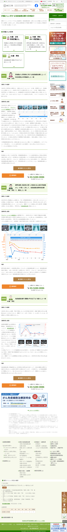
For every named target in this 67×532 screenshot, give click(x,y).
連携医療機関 (6, 442)
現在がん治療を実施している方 (10, 452)
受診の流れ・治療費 (24, 471)
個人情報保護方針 (34, 528)
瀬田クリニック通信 (56, 459)
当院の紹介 (37, 451)
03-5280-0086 (45, 5)
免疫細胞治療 (24, 206)
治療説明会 (53, 446)
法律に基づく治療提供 (26, 467)
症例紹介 (38, 444)
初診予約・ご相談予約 (56, 448)
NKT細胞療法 (23, 455)
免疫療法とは (6, 461)
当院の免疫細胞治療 (24, 442)
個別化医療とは (38, 471)
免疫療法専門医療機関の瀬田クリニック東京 (33, 520)
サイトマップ (43, 528)
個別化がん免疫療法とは (16, 10)
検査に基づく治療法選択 (26, 448)
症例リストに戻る (24, 168)
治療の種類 (23, 451)
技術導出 (53, 465)
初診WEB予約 (58, 5)
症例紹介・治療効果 (40, 442)
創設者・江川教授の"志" (40, 466)
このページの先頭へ (33, 410)
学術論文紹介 (39, 461)
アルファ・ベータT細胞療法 (25, 458)
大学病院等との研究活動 (42, 458)
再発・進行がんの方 (9, 455)
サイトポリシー (24, 528)
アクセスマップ (60, 7)
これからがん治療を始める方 (10, 449)
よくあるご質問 (54, 451)
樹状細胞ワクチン (24, 453)
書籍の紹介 (53, 457)
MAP (4, 487)
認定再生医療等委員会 (56, 455)
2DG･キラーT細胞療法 (26, 461)
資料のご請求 (54, 444)
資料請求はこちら (45, 7)
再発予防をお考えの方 (10, 457)
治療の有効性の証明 (25, 465)
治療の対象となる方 (25, 474)
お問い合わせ (54, 442)
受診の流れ (23, 473)
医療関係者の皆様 (55, 453)
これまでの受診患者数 (42, 448)
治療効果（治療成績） (42, 446)
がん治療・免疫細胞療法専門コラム (57, 462)
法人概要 (38, 463)
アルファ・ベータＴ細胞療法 (8, 215)
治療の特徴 (23, 446)
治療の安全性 (23, 463)
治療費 (21, 476)
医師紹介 (38, 455)
